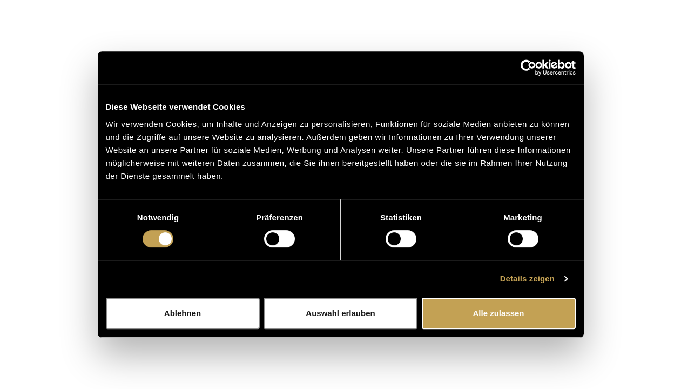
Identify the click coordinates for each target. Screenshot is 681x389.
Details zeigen (527, 278)
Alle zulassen (498, 313)
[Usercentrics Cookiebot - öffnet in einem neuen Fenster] (528, 67)
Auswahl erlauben (340, 313)
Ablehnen (182, 313)
